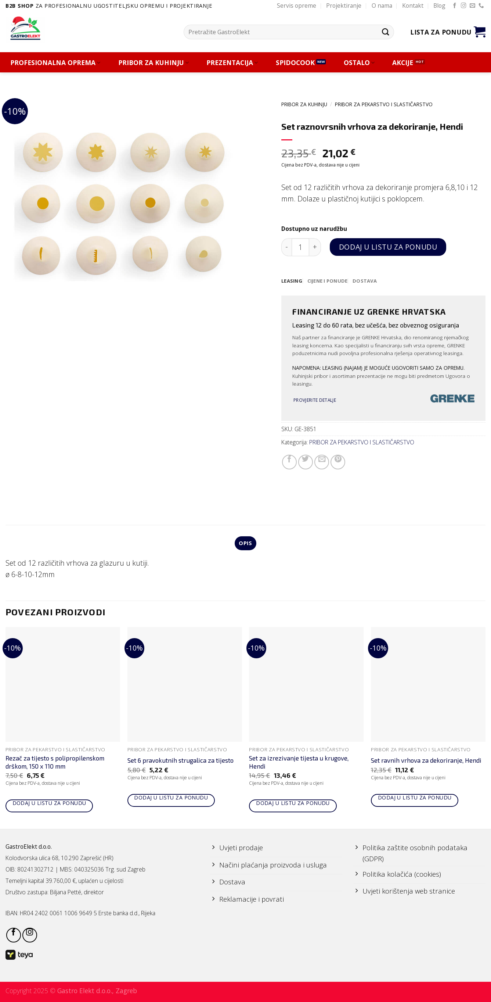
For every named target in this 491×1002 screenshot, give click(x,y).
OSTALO (359, 63)
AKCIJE (402, 63)
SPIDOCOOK (295, 63)
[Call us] (481, 6)
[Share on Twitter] (305, 462)
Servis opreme (296, 5)
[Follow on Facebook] (455, 6)
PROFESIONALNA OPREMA (55, 63)
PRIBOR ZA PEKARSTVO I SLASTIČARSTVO (384, 104)
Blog (439, 5)
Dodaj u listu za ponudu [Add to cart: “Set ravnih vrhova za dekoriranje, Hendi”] (415, 798)
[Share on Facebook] (289, 462)
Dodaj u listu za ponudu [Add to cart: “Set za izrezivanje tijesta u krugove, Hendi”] (293, 804)
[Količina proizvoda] (301, 247)
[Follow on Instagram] (463, 6)
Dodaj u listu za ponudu (388, 247)
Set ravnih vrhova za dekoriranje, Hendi (426, 761)
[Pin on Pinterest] (338, 462)
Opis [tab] (245, 544)
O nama (382, 5)
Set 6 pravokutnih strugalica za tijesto (180, 761)
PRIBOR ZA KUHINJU (153, 63)
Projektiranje (343, 5)
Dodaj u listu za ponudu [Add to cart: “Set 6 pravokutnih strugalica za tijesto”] (171, 798)
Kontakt (412, 5)
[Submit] (385, 31)
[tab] (292, 281)
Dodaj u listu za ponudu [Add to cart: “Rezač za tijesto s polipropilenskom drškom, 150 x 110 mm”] (49, 804)
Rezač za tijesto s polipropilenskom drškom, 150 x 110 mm (55, 762)
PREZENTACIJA (232, 63)
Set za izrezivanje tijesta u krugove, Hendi (299, 762)
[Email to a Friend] (321, 462)
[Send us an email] (472, 6)
